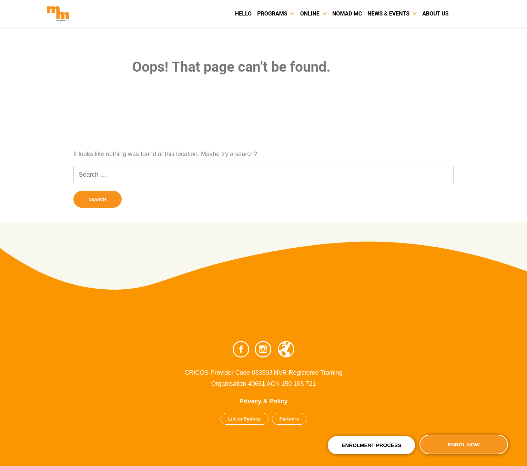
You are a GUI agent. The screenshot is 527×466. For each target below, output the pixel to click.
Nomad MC (347, 13)
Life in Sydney (244, 419)
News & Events (388, 13)
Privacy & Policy (263, 401)
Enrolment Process (371, 445)
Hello (243, 13)
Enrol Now (464, 444)
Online (310, 13)
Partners (289, 419)
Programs (272, 13)
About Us (435, 13)
